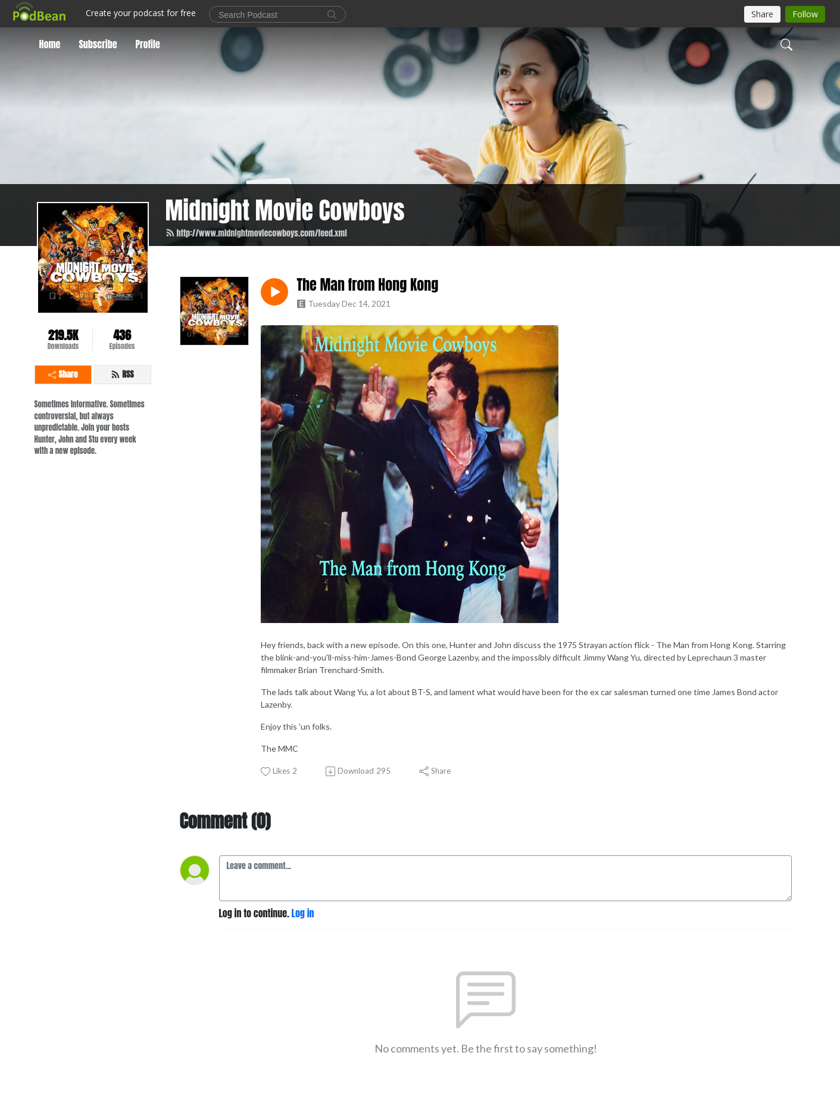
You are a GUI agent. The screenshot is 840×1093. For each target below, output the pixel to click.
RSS (122, 374)
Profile (148, 44)
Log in (303, 913)
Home (50, 44)
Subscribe (98, 44)
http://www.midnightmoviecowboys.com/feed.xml (256, 233)
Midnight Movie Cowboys (285, 210)
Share (63, 374)
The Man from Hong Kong (368, 285)
